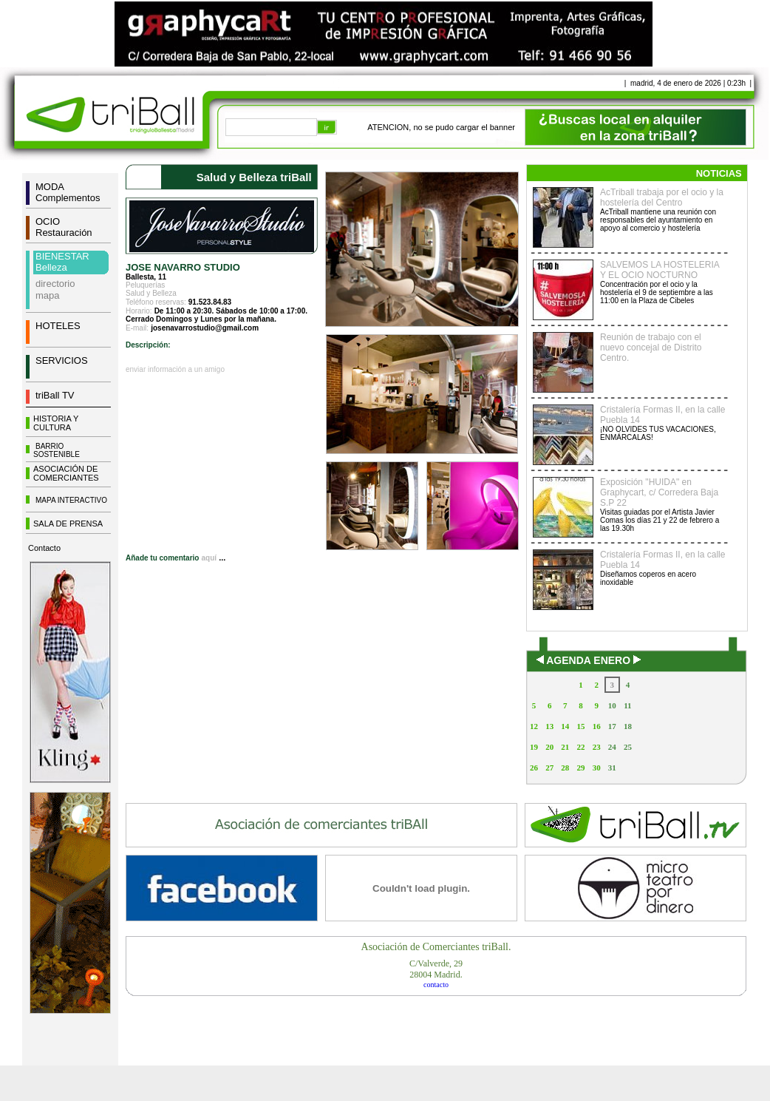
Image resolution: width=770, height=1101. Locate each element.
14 (565, 726)
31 (612, 767)
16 (597, 726)
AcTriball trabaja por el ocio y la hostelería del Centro (661, 197)
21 (565, 746)
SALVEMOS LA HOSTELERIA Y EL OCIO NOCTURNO (659, 270)
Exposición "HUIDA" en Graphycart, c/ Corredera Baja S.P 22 (659, 492)
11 (627, 705)
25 (628, 746)
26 (534, 767)
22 (580, 746)
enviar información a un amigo (175, 369)
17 (612, 726)
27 (549, 767)
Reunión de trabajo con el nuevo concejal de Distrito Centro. (650, 347)
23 (597, 746)
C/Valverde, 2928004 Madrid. (436, 969)
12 (534, 726)
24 (612, 746)
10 (612, 705)
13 (549, 726)
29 (580, 767)
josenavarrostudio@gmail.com (205, 328)
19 (534, 746)
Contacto (44, 547)
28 (565, 767)
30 (597, 767)
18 (628, 726)
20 (549, 746)
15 (580, 726)
